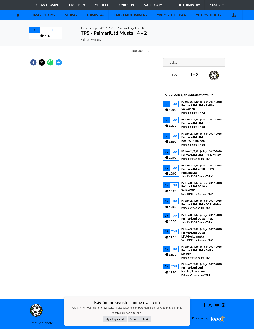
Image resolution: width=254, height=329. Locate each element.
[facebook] (33, 62)
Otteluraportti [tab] (140, 51)
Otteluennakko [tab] (115, 51)
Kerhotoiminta (185, 5)
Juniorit (126, 5)
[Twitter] (208, 305)
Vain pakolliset (139, 319)
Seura (71, 15)
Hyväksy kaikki (115, 319)
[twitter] (42, 62)
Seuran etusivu (46, 5)
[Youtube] (215, 305)
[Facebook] (202, 305)
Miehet (101, 5)
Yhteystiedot (208, 15)
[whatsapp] (50, 62)
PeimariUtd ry (42, 15)
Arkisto (217, 5)
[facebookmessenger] (59, 62)
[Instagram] (222, 305)
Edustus (77, 5)
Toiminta (95, 15)
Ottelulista (174, 287)
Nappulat (153, 5)
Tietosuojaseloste (41, 323)
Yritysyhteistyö (171, 15)
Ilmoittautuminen (130, 15)
